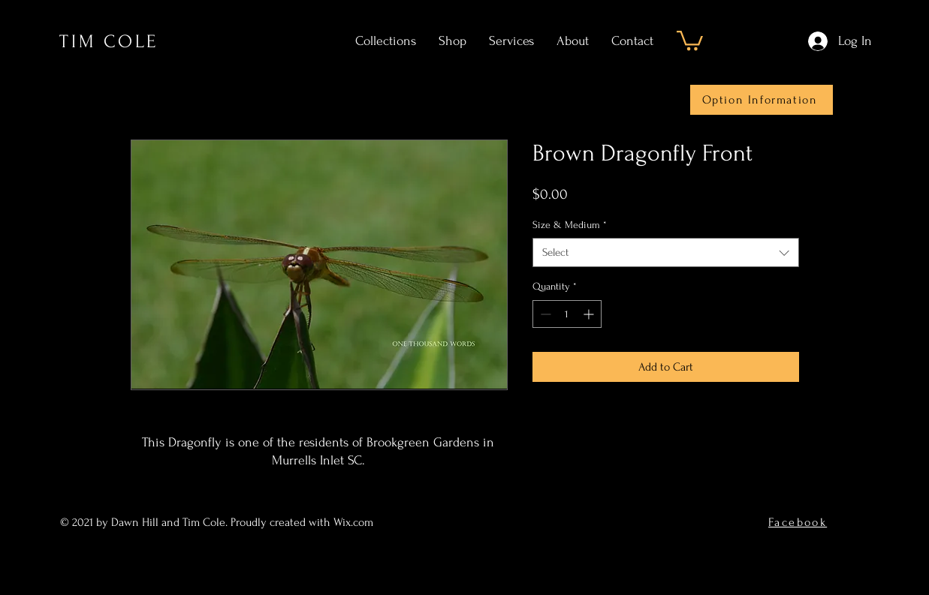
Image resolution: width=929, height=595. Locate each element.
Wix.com (354, 522)
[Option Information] (761, 100)
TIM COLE (108, 42)
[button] (690, 39)
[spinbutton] (567, 314)
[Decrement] (544, 314)
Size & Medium (569, 224)
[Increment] (590, 314)
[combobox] (665, 252)
